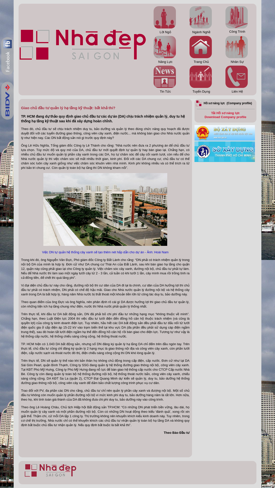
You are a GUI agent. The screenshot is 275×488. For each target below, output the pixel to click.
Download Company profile (225, 117)
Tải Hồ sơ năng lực (225, 113)
